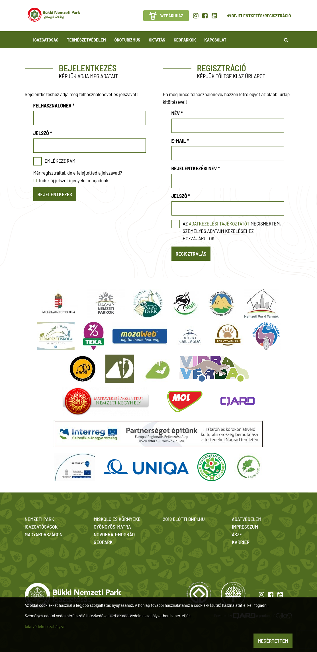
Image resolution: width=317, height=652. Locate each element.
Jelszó (42, 133)
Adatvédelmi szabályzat (45, 626)
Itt (35, 180)
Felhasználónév (54, 105)
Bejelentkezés (55, 194)
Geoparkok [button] (185, 39)
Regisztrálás (191, 254)
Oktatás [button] (157, 39)
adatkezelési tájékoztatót (219, 223)
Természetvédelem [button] (86, 39)
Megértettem (273, 640)
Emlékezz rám (60, 161)
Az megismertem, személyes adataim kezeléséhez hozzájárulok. (232, 230)
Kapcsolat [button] (215, 39)
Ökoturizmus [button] (127, 39)
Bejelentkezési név (195, 168)
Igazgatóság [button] (46, 39)
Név (177, 113)
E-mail (180, 141)
